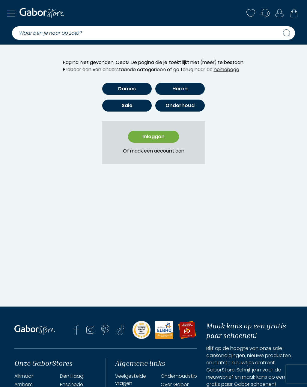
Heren (180, 88)
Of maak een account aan (153, 150)
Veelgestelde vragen (130, 380)
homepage (226, 69)
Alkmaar (23, 376)
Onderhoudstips (180, 376)
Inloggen (153, 136)
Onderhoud (180, 105)
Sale (127, 105)
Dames (127, 88)
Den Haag (71, 376)
